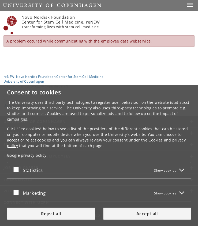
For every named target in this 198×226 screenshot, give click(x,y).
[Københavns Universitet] (10, 25)
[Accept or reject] (17, 169)
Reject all (51, 214)
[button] (190, 4)
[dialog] (99, 155)
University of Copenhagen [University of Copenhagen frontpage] (23, 81)
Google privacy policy (26, 155)
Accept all (147, 214)
